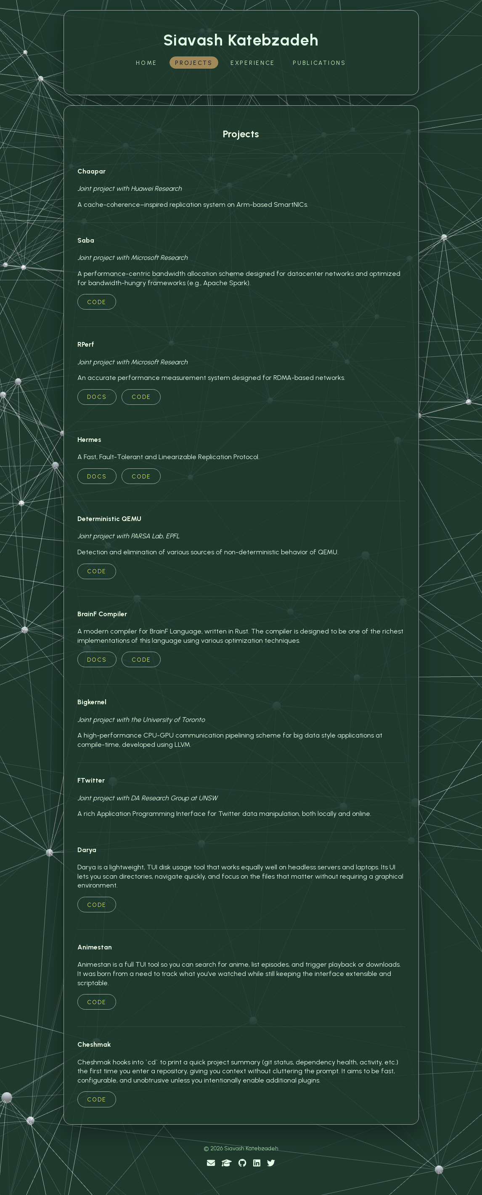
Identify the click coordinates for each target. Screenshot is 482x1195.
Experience (252, 62)
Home (146, 62)
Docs (97, 396)
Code (96, 302)
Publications (319, 62)
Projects (194, 62)
